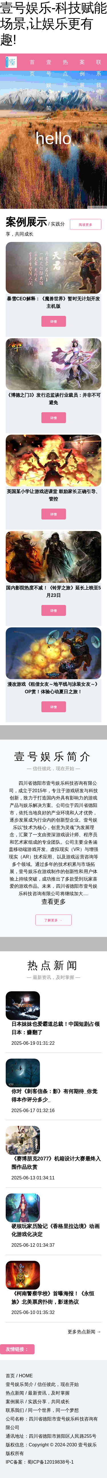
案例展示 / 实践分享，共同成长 (38, 1401)
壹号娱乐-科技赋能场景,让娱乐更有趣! (53, 23)
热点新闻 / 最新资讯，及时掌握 (38, 1393)
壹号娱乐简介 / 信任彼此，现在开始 (42, 1384)
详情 (53, 321)
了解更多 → (53, 920)
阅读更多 (85, 224)
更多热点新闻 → (84, 1331)
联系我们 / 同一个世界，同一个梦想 (42, 1410)
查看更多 (53, 901)
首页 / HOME (19, 1375)
